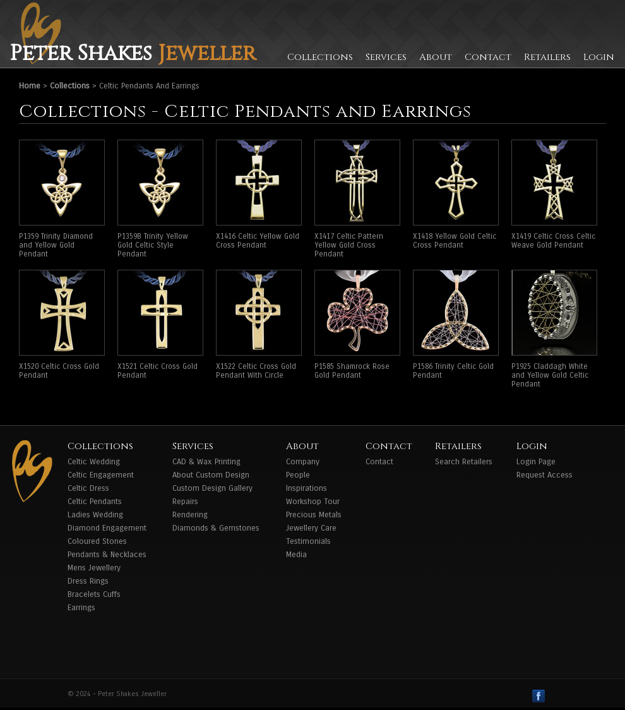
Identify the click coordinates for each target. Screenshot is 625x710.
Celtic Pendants (95, 501)
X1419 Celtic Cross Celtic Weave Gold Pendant (553, 241)
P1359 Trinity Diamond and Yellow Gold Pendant (56, 245)
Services (386, 57)
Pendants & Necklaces (107, 555)
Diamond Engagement (107, 528)
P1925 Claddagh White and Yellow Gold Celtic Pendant (549, 375)
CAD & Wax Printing (206, 462)
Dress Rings (88, 581)
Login (598, 57)
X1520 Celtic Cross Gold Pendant (59, 371)
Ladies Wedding (95, 515)
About (435, 57)
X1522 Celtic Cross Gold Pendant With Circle (256, 371)
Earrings (81, 608)
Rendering (190, 515)
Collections (320, 57)
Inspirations (306, 488)
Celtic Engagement (101, 475)
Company (302, 462)
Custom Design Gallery (212, 488)
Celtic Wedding (94, 462)
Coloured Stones (97, 541)
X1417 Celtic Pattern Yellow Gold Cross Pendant (348, 245)
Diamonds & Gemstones (215, 528)
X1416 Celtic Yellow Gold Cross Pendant (257, 241)
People (298, 475)
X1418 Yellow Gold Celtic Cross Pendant (454, 241)
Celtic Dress (88, 488)
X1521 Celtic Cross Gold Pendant (157, 371)
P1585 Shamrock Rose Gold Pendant (352, 371)
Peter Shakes (132, 53)
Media (296, 555)
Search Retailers (463, 462)
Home (29, 86)
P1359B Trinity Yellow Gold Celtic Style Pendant (152, 245)
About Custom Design (210, 475)
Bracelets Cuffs (94, 594)
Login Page (536, 462)
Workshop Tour (313, 501)
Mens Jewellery (94, 568)
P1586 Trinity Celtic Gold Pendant (453, 371)
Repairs (185, 501)
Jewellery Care (311, 528)
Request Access (544, 475)
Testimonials (308, 541)
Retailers (547, 57)
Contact (488, 57)
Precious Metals (314, 515)
